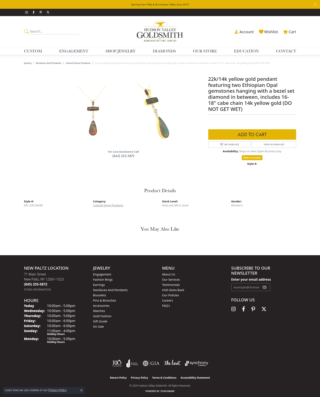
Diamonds (164, 50)
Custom (33, 50)
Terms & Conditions (164, 377)
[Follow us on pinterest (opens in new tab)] (40, 12)
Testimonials (171, 285)
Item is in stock (252, 157)
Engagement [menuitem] (102, 274)
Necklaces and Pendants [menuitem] (110, 290)
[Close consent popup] (81, 390)
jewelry (28, 63)
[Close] (314, 4)
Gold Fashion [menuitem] (102, 316)
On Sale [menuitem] (98, 327)
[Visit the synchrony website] (196, 363)
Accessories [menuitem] (101, 306)
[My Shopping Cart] (289, 31)
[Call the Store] (36, 284)
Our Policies (170, 295)
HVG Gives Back (173, 290)
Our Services (171, 280)
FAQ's (166, 306)
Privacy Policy (139, 377)
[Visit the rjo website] (117, 363)
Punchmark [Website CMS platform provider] (168, 391)
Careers (167, 300)
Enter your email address (251, 279)
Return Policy (118, 377)
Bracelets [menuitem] (99, 295)
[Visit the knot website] (172, 363)
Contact (286, 50)
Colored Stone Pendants (78, 63)
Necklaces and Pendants (48, 63)
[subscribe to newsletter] (264, 287)
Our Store (205, 50)
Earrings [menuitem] (99, 285)
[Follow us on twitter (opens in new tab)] (47, 12)
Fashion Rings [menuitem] (103, 280)
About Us (168, 274)
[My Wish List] (268, 31)
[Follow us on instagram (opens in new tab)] (26, 12)
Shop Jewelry (120, 50)
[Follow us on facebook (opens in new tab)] (33, 12)
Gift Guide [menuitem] (100, 321)
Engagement (73, 50)
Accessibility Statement (195, 377)
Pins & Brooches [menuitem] (104, 300)
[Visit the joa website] (132, 363)
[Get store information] (37, 289)
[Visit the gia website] (151, 363)
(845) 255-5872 (123, 156)
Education (246, 50)
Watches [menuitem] (99, 311)
